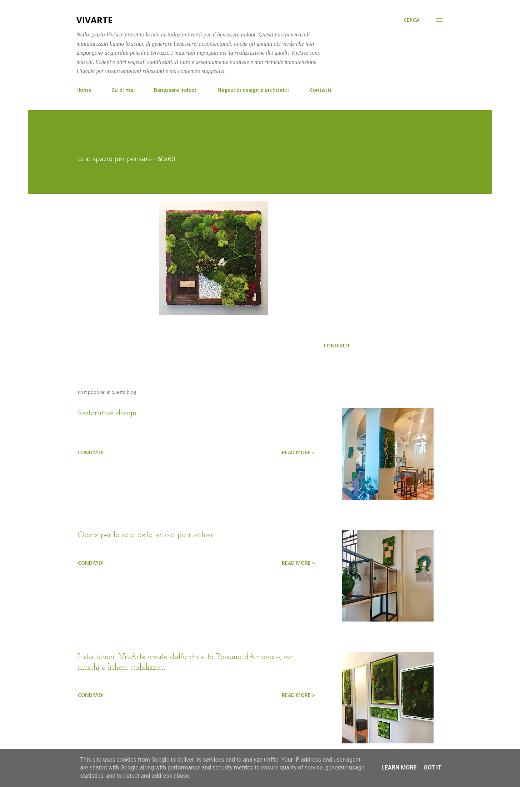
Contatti (320, 89)
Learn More (398, 767)
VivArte (94, 20)
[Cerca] (411, 20)
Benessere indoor (175, 89)
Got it (432, 767)
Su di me (122, 89)
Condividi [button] (336, 345)
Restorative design (107, 413)
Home (83, 89)
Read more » (298, 452)
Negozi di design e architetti (253, 89)
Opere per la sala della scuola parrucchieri (146, 535)
